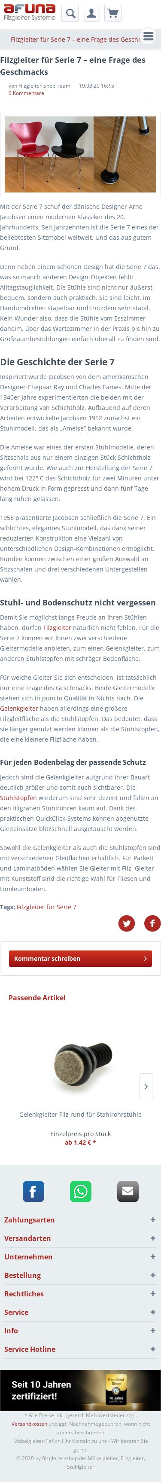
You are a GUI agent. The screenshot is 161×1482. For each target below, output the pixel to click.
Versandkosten (29, 1423)
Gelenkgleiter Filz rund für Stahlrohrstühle (80, 1114)
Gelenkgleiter (19, 708)
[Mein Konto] (91, 13)
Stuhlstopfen (18, 798)
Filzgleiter (57, 627)
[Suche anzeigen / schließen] (70, 13)
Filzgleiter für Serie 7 (46, 907)
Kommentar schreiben (80, 957)
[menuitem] (148, 36)
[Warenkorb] (113, 13)
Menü (150, 35)
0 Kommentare (26, 93)
